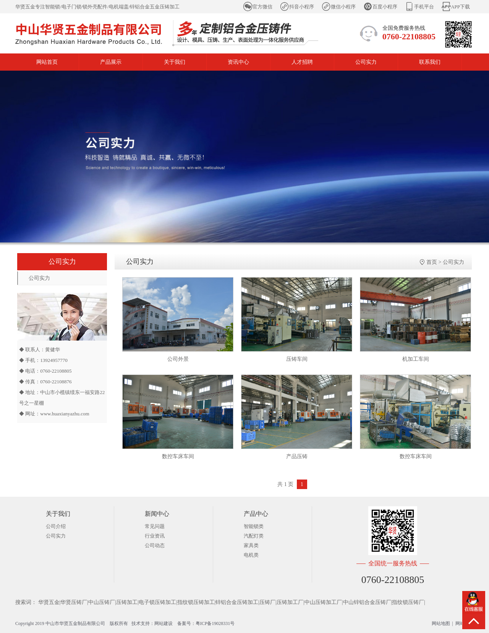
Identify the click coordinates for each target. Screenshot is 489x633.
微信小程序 (343, 7)
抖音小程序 (301, 7)
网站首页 (47, 62)
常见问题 (155, 526)
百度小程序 (384, 7)
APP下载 (460, 7)
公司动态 (155, 545)
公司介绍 (56, 526)
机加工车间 (415, 359)
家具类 (251, 545)
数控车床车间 (178, 456)
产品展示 (110, 62)
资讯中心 (238, 62)
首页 (431, 262)
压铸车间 (297, 359)
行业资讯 (155, 536)
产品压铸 (297, 456)
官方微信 (262, 7)
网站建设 (163, 623)
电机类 (251, 555)
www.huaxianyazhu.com (64, 414)
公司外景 (178, 359)
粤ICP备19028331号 (215, 623)
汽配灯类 (254, 536)
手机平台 (424, 7)
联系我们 (429, 62)
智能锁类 (254, 526)
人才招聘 (302, 62)
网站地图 (441, 623)
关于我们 (174, 62)
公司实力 (366, 62)
